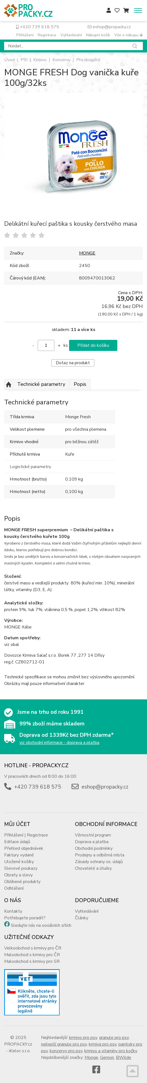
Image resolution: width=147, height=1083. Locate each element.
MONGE (87, 253)
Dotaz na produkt (73, 363)
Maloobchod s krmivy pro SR (32, 961)
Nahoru (8, 384)
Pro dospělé (88, 60)
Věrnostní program (93, 835)
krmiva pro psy (102, 1044)
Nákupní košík (98, 35)
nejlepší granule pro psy (64, 1044)
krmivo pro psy (83, 1038)
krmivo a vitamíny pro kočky (110, 1051)
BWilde (123, 1057)
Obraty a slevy (18, 875)
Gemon (107, 1057)
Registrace (47, 35)
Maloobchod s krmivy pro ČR (32, 955)
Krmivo (40, 60)
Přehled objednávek (23, 848)
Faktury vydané (19, 855)
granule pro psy (114, 1038)
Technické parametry (41, 384)
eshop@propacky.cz (109, 27)
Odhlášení (14, 888)
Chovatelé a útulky (93, 868)
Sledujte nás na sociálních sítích (41, 925)
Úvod (9, 60)
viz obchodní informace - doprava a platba (59, 743)
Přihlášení (25, 35)
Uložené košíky (19, 862)
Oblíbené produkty (22, 882)
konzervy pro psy (66, 1051)
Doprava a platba (91, 842)
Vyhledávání (71, 35)
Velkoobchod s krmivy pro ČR (32, 948)
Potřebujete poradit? (24, 918)
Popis (80, 384)
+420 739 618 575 (37, 27)
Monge (91, 1057)
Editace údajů (17, 842)
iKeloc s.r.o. (20, 1051)
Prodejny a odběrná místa (99, 855)
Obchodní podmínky (94, 848)
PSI (24, 60)
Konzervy (61, 60)
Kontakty (13, 911)
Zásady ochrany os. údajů (99, 862)
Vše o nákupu (128, 35)
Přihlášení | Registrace (26, 835)
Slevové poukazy (20, 868)
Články (81, 918)
